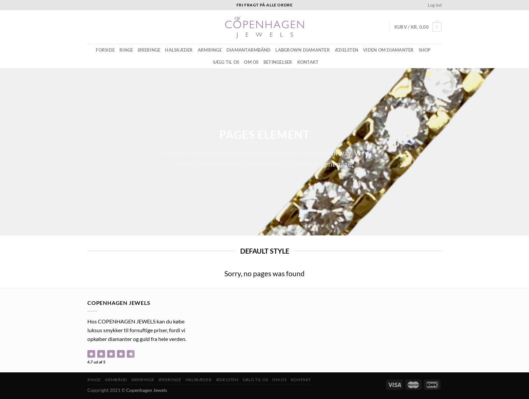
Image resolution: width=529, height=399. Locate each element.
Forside (105, 50)
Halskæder (179, 50)
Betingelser (278, 62)
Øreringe (149, 50)
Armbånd (116, 379)
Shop (425, 50)
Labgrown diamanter (302, 50)
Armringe (210, 50)
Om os (251, 62)
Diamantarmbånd (248, 50)
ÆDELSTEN (346, 50)
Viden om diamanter (388, 50)
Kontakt (308, 62)
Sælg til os (226, 62)
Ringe (126, 50)
